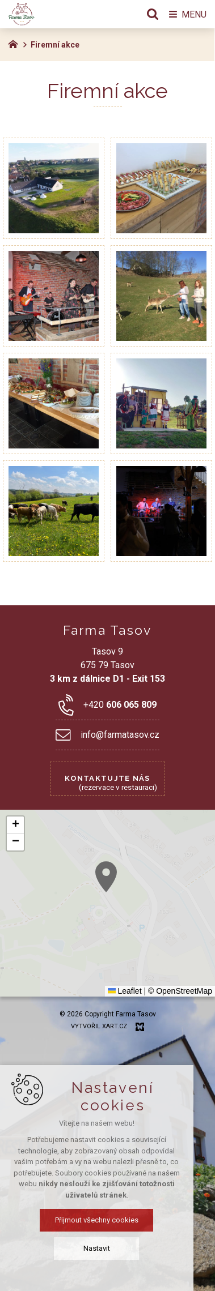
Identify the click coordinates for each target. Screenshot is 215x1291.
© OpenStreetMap (180, 990)
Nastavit (107, 1248)
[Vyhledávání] (152, 14)
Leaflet (125, 990)
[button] (15, 825)
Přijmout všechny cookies (107, 1220)
